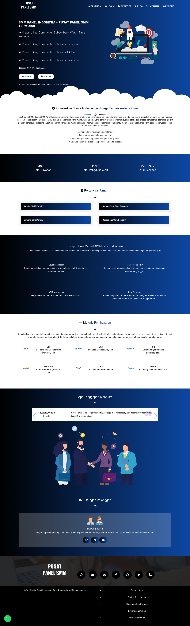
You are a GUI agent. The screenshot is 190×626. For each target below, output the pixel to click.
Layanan (152, 6)
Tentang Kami (137, 590)
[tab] (56, 206)
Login (109, 6)
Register (124, 6)
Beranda (94, 6)
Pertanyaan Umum (137, 618)
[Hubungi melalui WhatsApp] (7, 618)
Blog (139, 6)
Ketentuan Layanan (137, 611)
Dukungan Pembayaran (137, 604)
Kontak (168, 6)
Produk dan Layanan (136, 597)
